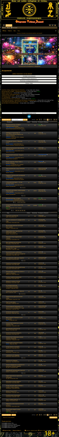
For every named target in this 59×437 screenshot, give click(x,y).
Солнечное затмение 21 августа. (15, 291)
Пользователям (12, 186)
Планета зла (9, 351)
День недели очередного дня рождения (14, 318)
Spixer (39, 285)
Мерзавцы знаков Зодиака (13, 381)
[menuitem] (50, 25)
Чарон (39, 175)
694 (24, 210)
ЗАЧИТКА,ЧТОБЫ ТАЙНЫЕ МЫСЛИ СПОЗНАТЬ (13, 94)
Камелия (7, 371)
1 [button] (41, 119)
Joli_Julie (7, 367)
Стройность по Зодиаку (12, 355)
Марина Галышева (42, 168)
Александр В (40, 219)
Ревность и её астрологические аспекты (15, 404)
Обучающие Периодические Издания (16, 145)
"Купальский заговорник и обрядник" (29, 66)
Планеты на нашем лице (13, 263)
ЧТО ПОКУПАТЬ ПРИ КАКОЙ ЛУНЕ (15, 267)
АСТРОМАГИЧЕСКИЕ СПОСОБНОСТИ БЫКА (12, 286)
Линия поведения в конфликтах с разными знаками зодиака (15, 365)
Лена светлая (41, 140)
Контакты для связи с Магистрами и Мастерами (15, 190)
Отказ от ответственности (29, 78)
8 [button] (49, 119)
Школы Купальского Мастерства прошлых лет (15, 148)
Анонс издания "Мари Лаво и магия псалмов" (14, 162)
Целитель (40, 147)
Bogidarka (40, 215)
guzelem (40, 346)
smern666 (8, 288)
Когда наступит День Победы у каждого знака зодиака (14, 386)
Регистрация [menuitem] (55, 26)
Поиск (5, 27)
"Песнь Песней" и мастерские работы (11, 98)
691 (18, 210)
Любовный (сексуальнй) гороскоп (15, 370)
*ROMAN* (8, 228)
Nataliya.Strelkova (41, 306)
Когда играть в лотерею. (13, 347)
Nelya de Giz (8, 274)
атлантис (40, 271)
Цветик (39, 317)
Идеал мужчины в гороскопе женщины (14, 376)
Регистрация (14, 27)
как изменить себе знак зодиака (15, 258)
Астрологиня (8, 222)
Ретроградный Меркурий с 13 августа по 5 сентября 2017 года (15, 307)
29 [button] (54, 119)
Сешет (39, 267)
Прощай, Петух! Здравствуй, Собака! (14, 237)
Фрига (39, 281)
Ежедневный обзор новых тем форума (11, 102)
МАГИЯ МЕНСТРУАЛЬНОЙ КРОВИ (10, 107)
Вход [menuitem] (53, 26)
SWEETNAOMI (9, 299)
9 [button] (51, 119)
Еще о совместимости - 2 (13, 399)
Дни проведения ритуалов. (13, 242)
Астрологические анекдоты (13, 333)
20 (24, 202)
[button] (37, 120)
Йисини (39, 375)
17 (19, 202)
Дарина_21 (40, 395)
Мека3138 (40, 311)
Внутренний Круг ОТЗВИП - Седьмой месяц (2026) (14, 95)
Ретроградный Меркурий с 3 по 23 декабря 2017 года (15, 247)
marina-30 (40, 296)
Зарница (7, 400)
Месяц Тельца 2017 (11, 391)
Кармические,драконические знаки (14, 297)
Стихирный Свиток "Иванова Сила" (14, 141)
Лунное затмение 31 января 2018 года (15, 220)
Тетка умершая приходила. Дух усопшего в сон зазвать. (15, 105)
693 (22, 210)
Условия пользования (29, 76)
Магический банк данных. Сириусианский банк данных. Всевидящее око (19, 104)
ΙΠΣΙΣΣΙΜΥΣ (8, 137)
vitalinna (40, 354)
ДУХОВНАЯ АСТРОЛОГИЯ (13, 328)
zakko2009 (40, 332)
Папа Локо (8, 164)
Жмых (39, 290)
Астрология (7, 71)
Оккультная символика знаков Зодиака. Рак (14, 323)
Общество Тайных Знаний (12, 25)
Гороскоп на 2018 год (12, 215)
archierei (40, 204)
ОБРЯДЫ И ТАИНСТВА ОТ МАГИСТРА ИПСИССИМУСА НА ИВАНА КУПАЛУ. (14, 134)
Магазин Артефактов (13, 158)
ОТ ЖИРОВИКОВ (6, 101)
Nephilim (7, 233)
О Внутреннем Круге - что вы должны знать (14, 182)
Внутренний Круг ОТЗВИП (13, 198)
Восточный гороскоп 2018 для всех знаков (14, 226)
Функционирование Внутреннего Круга (16, 128)
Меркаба (40, 242)
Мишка (39, 181)
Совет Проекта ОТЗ (10, 127)
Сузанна (40, 132)
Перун (7, 320)
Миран (39, 124)
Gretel (39, 360)
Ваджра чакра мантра (7, 97)
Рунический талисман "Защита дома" (14, 155)
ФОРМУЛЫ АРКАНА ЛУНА (8, 100)
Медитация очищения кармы (14, 342)
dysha (7, 216)
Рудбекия (40, 246)
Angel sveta (40, 225)
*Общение (11, 172)
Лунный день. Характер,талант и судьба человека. (15, 272)
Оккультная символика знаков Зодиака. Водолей (14, 337)
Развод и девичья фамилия (13, 277)
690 (16, 210)
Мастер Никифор (9, 178)
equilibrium (40, 301)
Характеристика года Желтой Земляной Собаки (14, 231)
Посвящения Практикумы (11, 138)
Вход (9, 27)
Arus (7, 292)
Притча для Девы (11, 302)
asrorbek (40, 251)
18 (21, 202)
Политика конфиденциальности (29, 81)
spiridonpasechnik (41, 257)
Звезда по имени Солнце (13, 281)
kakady (39, 276)
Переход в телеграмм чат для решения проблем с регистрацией (29, 33)
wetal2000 (40, 409)
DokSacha (40, 390)
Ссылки (4, 26)
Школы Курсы (12, 152)
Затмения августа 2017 (12, 312)
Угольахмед (8, 243)
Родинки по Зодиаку (11, 360)
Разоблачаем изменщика (13, 395)
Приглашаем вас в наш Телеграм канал (15, 169)
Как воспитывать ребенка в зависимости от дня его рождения (15, 252)
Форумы (23, 25)
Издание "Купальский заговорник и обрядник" (15, 176)
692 (20, 210)
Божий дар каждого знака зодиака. (13, 410)
